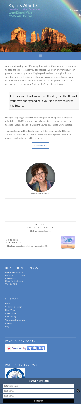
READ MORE (40, 145)
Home (7, 303)
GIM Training (10, 316)
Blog (7, 326)
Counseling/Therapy (13, 307)
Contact (8, 323)
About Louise (10, 313)
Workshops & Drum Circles (16, 320)
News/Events (10, 310)
